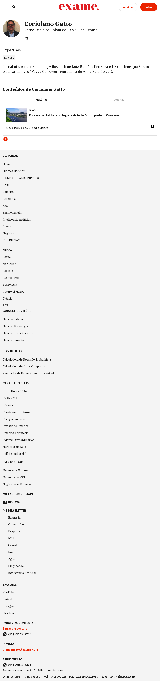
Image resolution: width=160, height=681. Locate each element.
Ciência (7, 298)
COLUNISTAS (11, 240)
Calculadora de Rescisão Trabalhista (27, 359)
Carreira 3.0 (16, 524)
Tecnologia (10, 284)
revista (14, 502)
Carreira (8, 192)
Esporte (8, 271)
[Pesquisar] (14, 7)
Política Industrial (14, 453)
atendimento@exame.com (20, 649)
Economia (9, 198)
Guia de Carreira (14, 340)
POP (5, 305)
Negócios (9, 233)
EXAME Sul (10, 398)
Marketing (9, 264)
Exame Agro (11, 277)
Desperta (14, 531)
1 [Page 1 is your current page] (5, 139)
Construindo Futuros (16, 412)
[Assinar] (128, 7)
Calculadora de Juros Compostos (24, 366)
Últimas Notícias (14, 171)
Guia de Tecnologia (15, 326)
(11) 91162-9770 (19, 634)
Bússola (8, 405)
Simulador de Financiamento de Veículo (29, 373)
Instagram (9, 606)
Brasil (6, 185)
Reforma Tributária (15, 433)
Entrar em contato (15, 628)
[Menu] (5, 7)
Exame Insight (12, 212)
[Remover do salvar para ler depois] (152, 126)
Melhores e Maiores (15, 470)
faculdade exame (21, 494)
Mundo (7, 250)
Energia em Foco (14, 419)
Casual (7, 257)
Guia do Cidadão (13, 319)
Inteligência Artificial (17, 219)
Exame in (14, 517)
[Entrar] (148, 7)
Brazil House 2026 (15, 391)
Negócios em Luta (14, 447)
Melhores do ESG (14, 477)
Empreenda (16, 566)
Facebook (9, 613)
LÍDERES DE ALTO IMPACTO (21, 178)
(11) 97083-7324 (19, 665)
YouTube (9, 592)
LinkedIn (8, 599)
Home (7, 164)
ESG (5, 205)
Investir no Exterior (15, 426)
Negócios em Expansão (18, 484)
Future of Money (13, 291)
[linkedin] (26, 39)
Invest (7, 226)
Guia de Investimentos (18, 333)
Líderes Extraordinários (18, 440)
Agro (11, 559)
